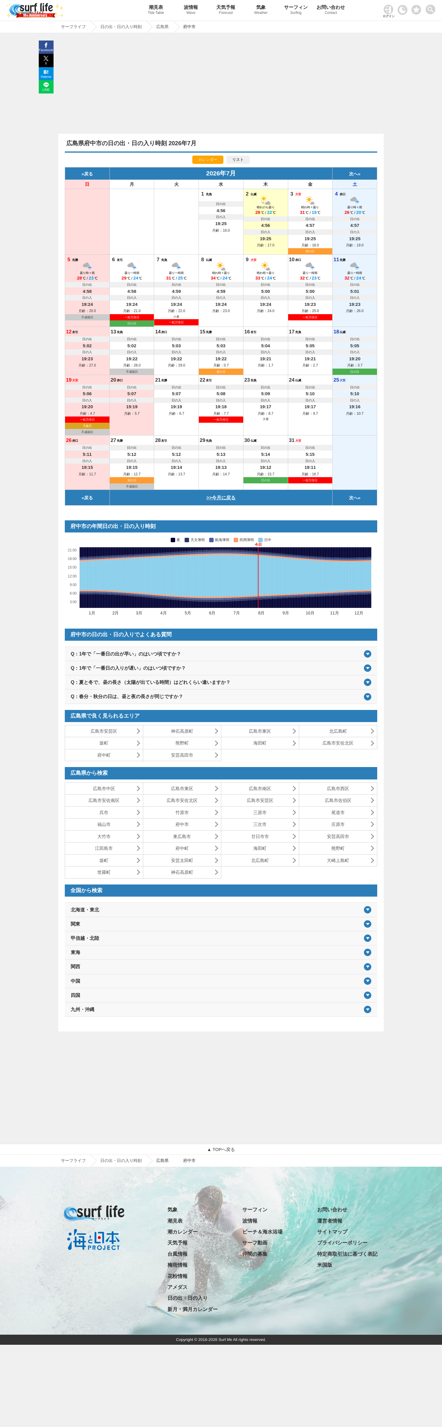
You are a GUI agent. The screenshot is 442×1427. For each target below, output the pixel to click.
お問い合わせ (330, 10)
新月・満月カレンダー (192, 1309)
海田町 (260, 742)
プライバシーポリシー (342, 1243)
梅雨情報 (177, 1265)
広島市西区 (338, 788)
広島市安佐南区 (104, 800)
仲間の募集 (254, 1254)
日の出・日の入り (187, 1298)
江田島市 (104, 848)
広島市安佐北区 (338, 742)
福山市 (104, 824)
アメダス (177, 1287)
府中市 (182, 824)
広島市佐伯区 (338, 800)
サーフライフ (73, 1160)
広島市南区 (260, 788)
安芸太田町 (182, 860)
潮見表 (155, 10)
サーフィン (295, 10)
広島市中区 (104, 788)
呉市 (103, 812)
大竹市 (104, 836)
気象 (260, 10)
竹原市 (182, 812)
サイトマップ (332, 1232)
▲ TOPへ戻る (221, 1149)
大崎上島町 (338, 860)
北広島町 (338, 731)
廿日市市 (260, 836)
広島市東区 (260, 731)
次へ (353, 173)
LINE (45, 89)
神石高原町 (182, 731)
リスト (238, 159)
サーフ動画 (254, 1243)
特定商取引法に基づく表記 (347, 1254)
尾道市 (338, 812)
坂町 (103, 742)
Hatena (46, 76)
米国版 (324, 1265)
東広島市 (182, 836)
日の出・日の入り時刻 (121, 1160)
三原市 (260, 812)
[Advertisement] (221, 84)
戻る (88, 173)
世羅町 (104, 872)
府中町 (104, 755)
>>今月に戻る (221, 497)
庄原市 (338, 824)
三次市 (260, 824)
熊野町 (182, 742)
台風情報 (177, 1254)
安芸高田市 (182, 755)
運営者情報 (329, 1221)
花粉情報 (177, 1276)
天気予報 (225, 10)
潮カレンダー (182, 1232)
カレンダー (207, 159)
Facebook (46, 50)
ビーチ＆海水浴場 (262, 1232)
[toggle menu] (432, 7)
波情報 (190, 10)
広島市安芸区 (104, 731)
